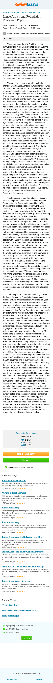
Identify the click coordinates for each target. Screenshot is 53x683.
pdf (22, 442)
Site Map (39, 679)
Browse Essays (13, 679)
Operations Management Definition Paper (19, 610)
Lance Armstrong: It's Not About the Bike (22, 537)
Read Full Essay (25, 453)
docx (23, 444)
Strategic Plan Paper (10, 615)
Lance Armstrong (10, 507)
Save (26, 460)
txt (22, 439)
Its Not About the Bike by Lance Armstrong (22, 551)
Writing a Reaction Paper (14, 492)
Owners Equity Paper (10, 605)
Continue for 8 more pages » (26, 433)
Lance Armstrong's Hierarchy (16, 581)
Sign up (26, 638)
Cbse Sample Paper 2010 (14, 480)
